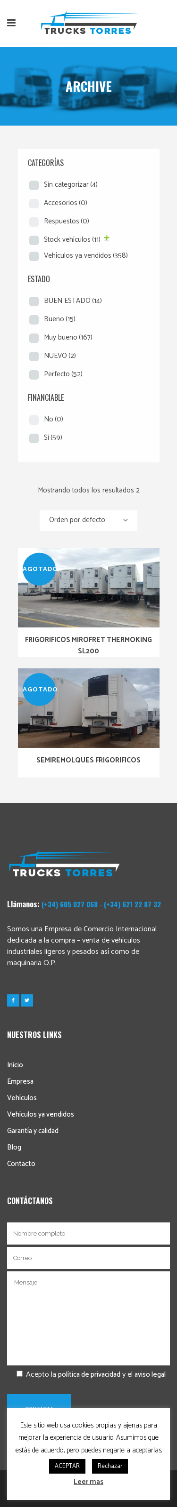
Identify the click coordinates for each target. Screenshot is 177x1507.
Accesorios (65, 203)
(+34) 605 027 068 (70, 904)
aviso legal (150, 1374)
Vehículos (22, 1098)
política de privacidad (89, 1374)
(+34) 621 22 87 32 (132, 904)
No (53, 419)
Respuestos (66, 221)
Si (53, 438)
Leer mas (88, 1482)
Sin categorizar (71, 184)
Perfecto (63, 374)
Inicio (15, 1065)
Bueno (60, 319)
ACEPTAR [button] (67, 1466)
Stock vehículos (72, 240)
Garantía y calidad (33, 1131)
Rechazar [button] (110, 1466)
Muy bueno (68, 337)
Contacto (21, 1164)
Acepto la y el (86, 1374)
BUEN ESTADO (73, 301)
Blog (14, 1147)
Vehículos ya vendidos (86, 256)
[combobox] (88, 520)
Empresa (20, 1081)
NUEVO (60, 356)
